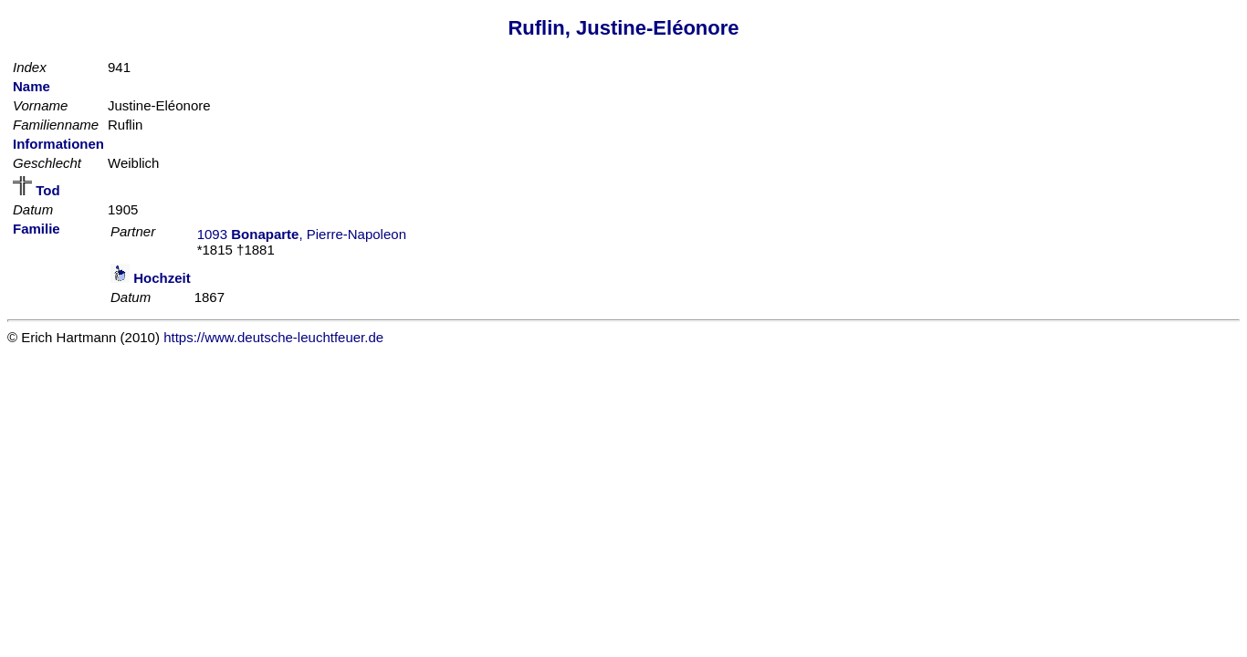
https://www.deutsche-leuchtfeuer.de (273, 337)
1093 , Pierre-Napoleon (301, 234)
